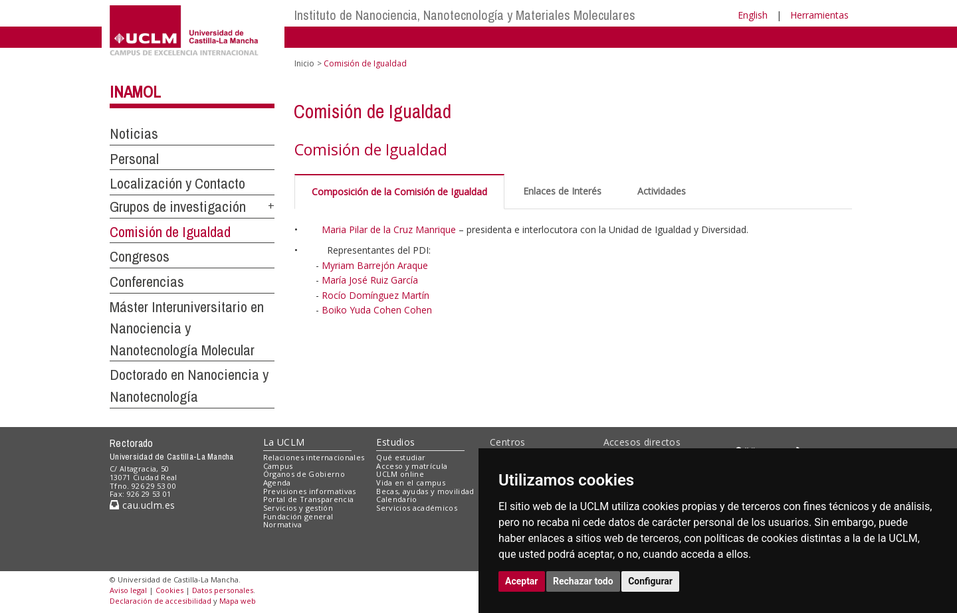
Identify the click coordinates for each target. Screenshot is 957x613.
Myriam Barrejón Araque (375, 265)
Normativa (282, 524)
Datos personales (222, 590)
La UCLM (284, 442)
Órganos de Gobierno (304, 474)
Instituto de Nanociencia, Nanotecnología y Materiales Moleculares (464, 15)
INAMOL (135, 91)
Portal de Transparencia (308, 499)
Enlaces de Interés (562, 191)
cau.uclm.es (142, 505)
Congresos (139, 256)
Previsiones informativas (309, 491)
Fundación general (298, 516)
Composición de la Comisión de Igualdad (399, 191)
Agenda (277, 482)
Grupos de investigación (178, 207)
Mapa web (237, 601)
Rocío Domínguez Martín (375, 295)
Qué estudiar (400, 457)
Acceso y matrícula (411, 466)
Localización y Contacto (177, 183)
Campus (278, 466)
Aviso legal (128, 590)
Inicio (304, 63)
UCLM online (400, 474)
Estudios (395, 442)
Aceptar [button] (521, 581)
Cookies (169, 590)
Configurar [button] (650, 581)
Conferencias (147, 282)
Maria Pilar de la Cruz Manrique (389, 229)
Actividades (661, 191)
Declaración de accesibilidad (160, 601)
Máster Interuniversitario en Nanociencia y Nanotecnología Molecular (187, 328)
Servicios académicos (416, 508)
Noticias (134, 133)
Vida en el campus (410, 482)
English (753, 15)
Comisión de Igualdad (170, 232)
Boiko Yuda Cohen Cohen (377, 310)
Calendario (396, 499)
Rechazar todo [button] (583, 581)
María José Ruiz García (370, 280)
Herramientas (819, 15)
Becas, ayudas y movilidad (425, 491)
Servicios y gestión (298, 508)
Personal (134, 159)
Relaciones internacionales (314, 457)
